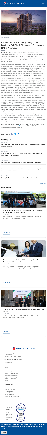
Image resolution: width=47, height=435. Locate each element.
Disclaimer (8, 415)
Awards (6, 380)
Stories (7, 412)
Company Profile (8, 372)
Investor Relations (10, 405)
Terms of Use (9, 414)
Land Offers (8, 409)
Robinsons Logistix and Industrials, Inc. (14, 397)
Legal (7, 419)
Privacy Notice (9, 417)
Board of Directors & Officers (11, 375)
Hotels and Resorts (9, 391)
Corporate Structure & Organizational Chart (15, 377)
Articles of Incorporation (10, 378)
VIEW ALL (43, 183)
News (44, 39)
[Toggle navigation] (43, 3)
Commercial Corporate (10, 389)
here (2, 428)
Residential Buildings (9, 394)
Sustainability (9, 407)
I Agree (4, 432)
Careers (7, 410)
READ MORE (6, 232)
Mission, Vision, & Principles (11, 373)
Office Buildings (8, 392)
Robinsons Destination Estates (12, 396)
